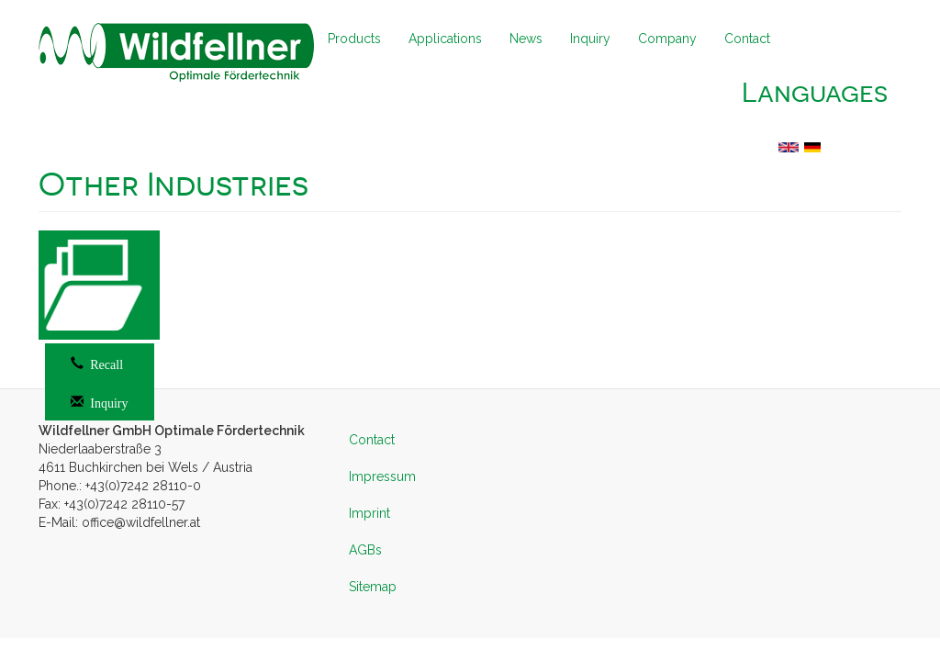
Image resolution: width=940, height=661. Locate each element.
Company (667, 38)
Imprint (369, 513)
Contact (747, 38)
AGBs (365, 550)
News (526, 38)
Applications (445, 38)
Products (354, 38)
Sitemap (373, 586)
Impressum (382, 476)
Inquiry (590, 38)
